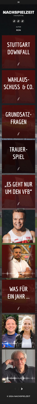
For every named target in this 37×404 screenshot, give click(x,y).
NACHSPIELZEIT (22, 396)
